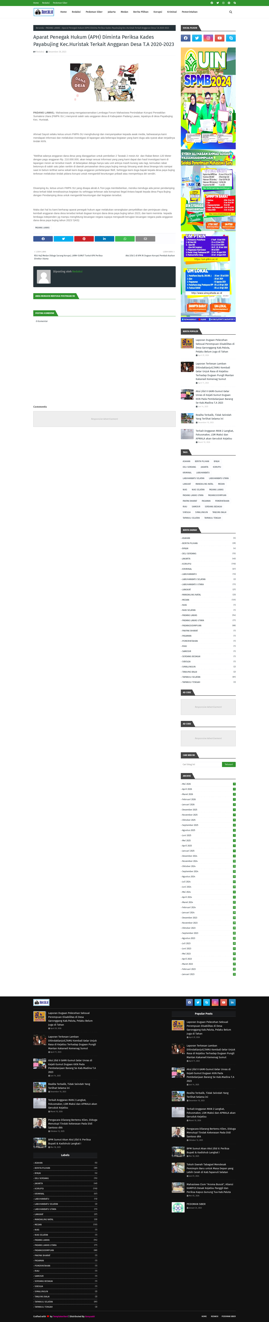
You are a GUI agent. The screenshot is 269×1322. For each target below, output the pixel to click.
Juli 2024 (209, 881)
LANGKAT (187, 484)
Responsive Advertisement (104, 419)
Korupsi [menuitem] (158, 11)
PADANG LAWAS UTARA (193, 495)
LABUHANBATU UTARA (219, 478)
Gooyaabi (90, 1316)
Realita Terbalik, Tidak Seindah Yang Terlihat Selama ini (213, 416)
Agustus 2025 (209, 830)
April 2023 (209, 959)
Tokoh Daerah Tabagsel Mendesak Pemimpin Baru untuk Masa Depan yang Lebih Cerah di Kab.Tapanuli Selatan (210, 1168)
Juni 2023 (209, 948)
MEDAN (221, 484)
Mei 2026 (209, 784)
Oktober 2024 (209, 866)
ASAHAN (186, 461)
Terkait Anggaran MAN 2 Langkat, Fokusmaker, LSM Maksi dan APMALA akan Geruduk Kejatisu (215, 434)
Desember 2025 (209, 809)
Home (36, 3)
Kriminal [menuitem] (172, 11)
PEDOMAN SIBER (196, 1204)
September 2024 (209, 871)
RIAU (185, 506)
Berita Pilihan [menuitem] (140, 11)
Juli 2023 (209, 943)
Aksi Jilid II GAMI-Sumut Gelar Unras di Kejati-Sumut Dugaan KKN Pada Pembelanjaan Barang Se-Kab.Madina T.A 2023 (214, 397)
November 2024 (209, 861)
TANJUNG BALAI (219, 512)
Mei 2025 (209, 840)
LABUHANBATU (203, 472)
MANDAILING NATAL (204, 484)
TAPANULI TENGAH (212, 518)
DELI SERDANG (189, 467)
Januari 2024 (209, 912)
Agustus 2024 (209, 876)
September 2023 (209, 933)
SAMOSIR (196, 506)
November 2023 (209, 923)
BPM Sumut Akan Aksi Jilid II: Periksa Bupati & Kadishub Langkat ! (69, 1141)
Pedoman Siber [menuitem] (94, 11)
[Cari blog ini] (201, 764)
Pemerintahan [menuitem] (189, 11)
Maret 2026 (209, 794)
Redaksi (46, 3)
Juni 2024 (209, 887)
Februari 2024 (209, 907)
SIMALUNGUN (201, 512)
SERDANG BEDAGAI (213, 506)
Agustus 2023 (209, 938)
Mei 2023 (209, 953)
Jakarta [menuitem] (112, 11)
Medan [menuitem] (124, 11)
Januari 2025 (209, 851)
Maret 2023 (209, 964)
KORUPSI (217, 467)
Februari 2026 (209, 799)
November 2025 (209, 814)
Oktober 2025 (209, 820)
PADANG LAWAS (53, 28)
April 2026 (209, 789)
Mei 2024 (209, 892)
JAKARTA (204, 467)
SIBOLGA (187, 512)
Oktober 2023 (209, 928)
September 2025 (209, 825)
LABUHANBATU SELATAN (193, 478)
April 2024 (209, 897)
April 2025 (209, 845)
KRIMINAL (187, 472)
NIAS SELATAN (198, 489)
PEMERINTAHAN (222, 501)
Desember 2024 (209, 856)
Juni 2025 (209, 835)
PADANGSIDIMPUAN (217, 495)
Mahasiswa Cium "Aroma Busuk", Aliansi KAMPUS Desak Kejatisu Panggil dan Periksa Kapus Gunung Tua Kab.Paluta (210, 1188)
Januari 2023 (209, 974)
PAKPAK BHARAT (190, 501)
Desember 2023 (209, 917)
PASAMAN (206, 501)
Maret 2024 (209, 902)
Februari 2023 (209, 969)
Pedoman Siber (60, 3)
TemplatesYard (60, 1316)
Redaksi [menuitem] (76, 11)
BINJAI (217, 461)
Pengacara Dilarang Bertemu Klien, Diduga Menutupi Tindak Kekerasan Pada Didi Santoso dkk (72, 1123)
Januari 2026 (209, 804)
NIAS (185, 489)
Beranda (40, 28)
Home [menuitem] (63, 11)
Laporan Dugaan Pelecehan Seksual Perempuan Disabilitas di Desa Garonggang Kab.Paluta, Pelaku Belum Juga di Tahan (215, 345)
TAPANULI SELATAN (191, 518)
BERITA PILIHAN (202, 461)
